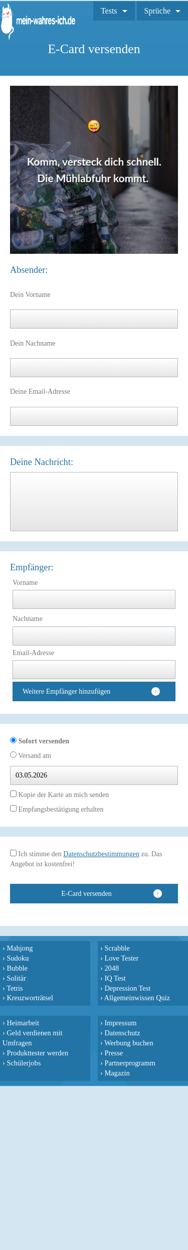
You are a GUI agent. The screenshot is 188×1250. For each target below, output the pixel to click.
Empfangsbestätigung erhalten (60, 809)
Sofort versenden (43, 741)
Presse (113, 1053)
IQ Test (114, 978)
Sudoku (18, 958)
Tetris (15, 988)
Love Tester (121, 958)
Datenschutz (122, 1033)
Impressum (120, 1023)
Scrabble (116, 948)
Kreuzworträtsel (30, 998)
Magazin (116, 1073)
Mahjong (20, 948)
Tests (109, 11)
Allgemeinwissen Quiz (137, 998)
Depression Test (127, 988)
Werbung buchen (128, 1043)
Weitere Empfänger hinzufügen (66, 691)
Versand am (34, 755)
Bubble (17, 968)
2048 (111, 968)
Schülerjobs (24, 1063)
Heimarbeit (23, 1023)
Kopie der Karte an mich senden (63, 795)
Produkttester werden (37, 1053)
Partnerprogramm (129, 1063)
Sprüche (157, 11)
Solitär (16, 978)
